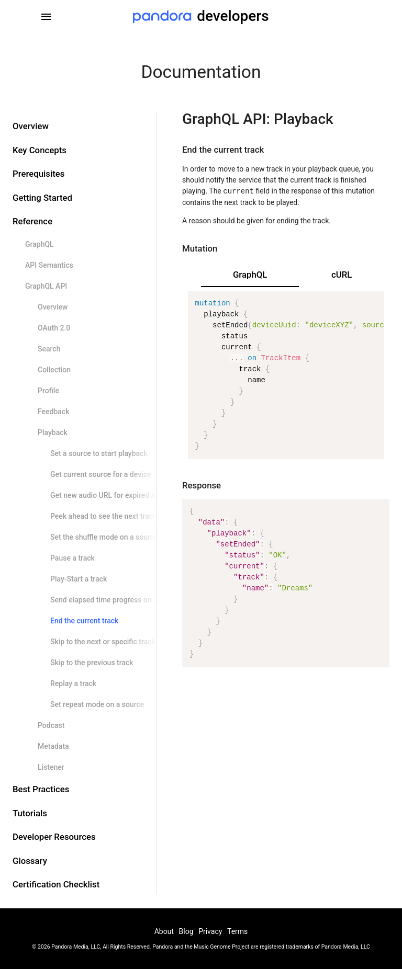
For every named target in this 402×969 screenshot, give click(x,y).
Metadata (53, 746)
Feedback (53, 411)
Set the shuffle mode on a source (104, 537)
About (164, 931)
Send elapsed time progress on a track (113, 600)
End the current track (84, 621)
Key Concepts (39, 150)
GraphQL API (46, 286)
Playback (53, 432)
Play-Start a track (78, 579)
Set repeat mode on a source (97, 704)
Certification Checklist (56, 884)
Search (49, 349)
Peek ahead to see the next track (103, 516)
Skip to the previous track (91, 662)
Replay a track (73, 683)
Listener (51, 767)
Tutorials (30, 813)
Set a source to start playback (99, 453)
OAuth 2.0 (54, 328)
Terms (237, 931)
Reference (32, 221)
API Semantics (49, 265)
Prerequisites (38, 173)
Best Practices (41, 789)
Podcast (51, 725)
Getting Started (42, 197)
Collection (54, 370)
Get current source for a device (100, 474)
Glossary (30, 861)
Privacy (210, 931)
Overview (31, 126)
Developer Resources (54, 836)
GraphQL (39, 244)
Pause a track (72, 558)
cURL (341, 274)
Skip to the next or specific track (102, 641)
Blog (186, 931)
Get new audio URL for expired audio (109, 495)
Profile (48, 390)
